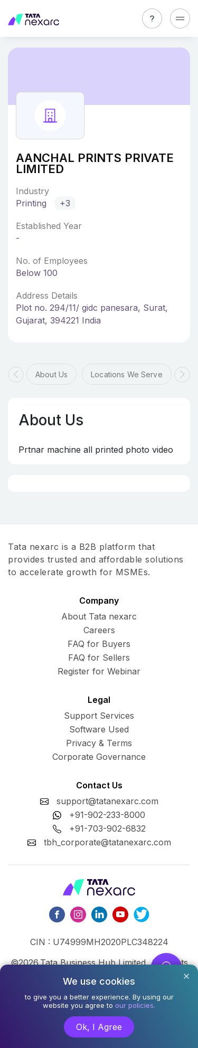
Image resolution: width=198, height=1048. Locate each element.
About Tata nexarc (99, 616)
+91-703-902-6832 (107, 828)
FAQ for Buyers (99, 644)
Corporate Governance (99, 756)
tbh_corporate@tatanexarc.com (107, 842)
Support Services (99, 715)
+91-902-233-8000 (107, 814)
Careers (99, 630)
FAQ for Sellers (99, 657)
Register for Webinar (99, 671)
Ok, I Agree (99, 1027)
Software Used (99, 729)
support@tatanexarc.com (107, 801)
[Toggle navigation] (180, 18)
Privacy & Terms (99, 743)
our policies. (135, 1005)
